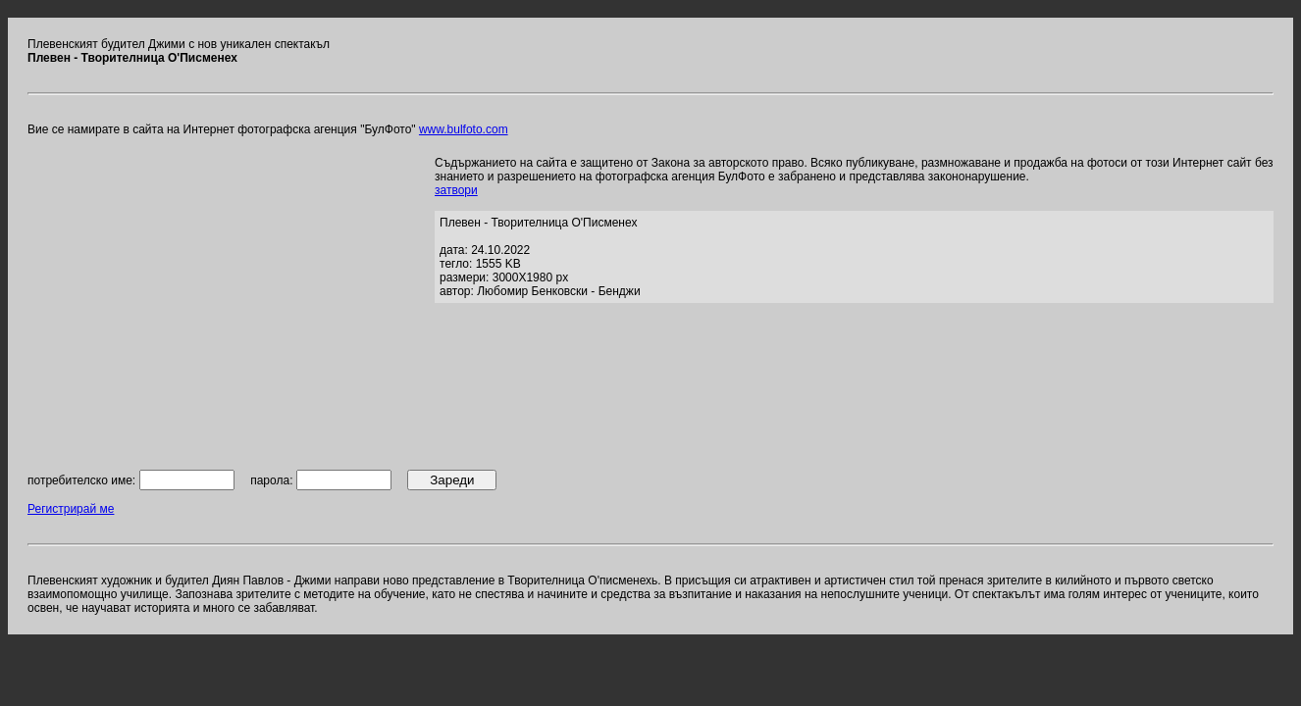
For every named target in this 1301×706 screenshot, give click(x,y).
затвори (456, 190)
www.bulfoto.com (463, 129)
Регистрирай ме (70, 509)
